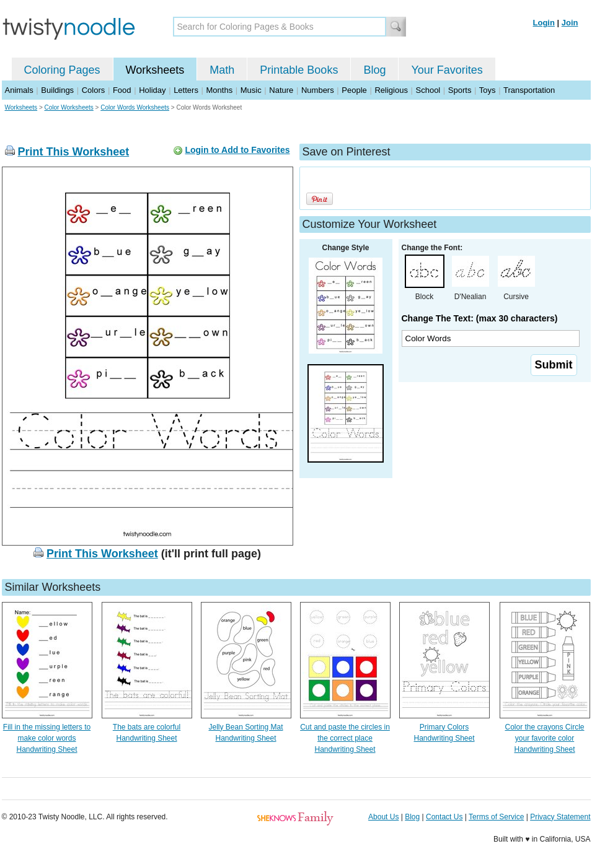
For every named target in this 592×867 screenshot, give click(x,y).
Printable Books (299, 70)
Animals (19, 90)
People (354, 90)
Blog (374, 70)
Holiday (152, 90)
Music (251, 90)
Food (122, 90)
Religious (390, 90)
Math (222, 70)
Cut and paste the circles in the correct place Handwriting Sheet (345, 738)
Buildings (57, 90)
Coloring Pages (62, 70)
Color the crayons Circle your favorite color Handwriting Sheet (544, 738)
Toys (487, 90)
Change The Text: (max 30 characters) (480, 318)
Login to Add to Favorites (237, 150)
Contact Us (444, 817)
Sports (460, 90)
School (428, 90)
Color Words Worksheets (134, 107)
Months (219, 90)
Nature (281, 90)
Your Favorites (446, 70)
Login (544, 22)
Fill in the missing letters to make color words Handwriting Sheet (47, 738)
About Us (383, 817)
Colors (93, 90)
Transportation (529, 90)
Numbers (317, 90)
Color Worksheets (69, 107)
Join (570, 22)
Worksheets (155, 70)
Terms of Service (496, 817)
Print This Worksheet (74, 152)
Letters (186, 90)
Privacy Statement (560, 817)
